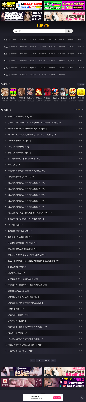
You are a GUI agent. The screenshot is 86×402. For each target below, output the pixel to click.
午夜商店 (23, 75)
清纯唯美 (61, 61)
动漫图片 (42, 61)
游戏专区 (42, 39)
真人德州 (23, 39)
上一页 (39, 360)
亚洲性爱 (14, 53)
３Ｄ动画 (42, 46)
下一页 (47, 360)
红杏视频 (52, 75)
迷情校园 (52, 68)
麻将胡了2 (52, 39)
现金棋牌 (71, 39)
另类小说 (61, 68)
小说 (6, 67)
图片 (6, 60)
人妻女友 (33, 68)
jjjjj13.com (43, 26)
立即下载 (57, 397)
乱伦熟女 (71, 53)
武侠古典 (42, 68)
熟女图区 (71, 61)
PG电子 (13, 39)
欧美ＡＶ (33, 46)
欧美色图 (33, 61)
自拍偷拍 (23, 46)
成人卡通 (33, 53)
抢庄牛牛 (81, 39)
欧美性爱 (42, 53)
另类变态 (81, 53)
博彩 (6, 39)
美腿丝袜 (52, 61)
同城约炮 (14, 75)
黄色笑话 (71, 68)
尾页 (53, 360)
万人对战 (33, 39)
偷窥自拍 (14, 61)
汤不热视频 (42, 75)
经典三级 (61, 53)
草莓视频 (33, 75)
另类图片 (81, 61)
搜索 (69, 31)
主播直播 (71, 46)
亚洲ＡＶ (14, 46)
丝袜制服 (61, 46)
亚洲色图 (23, 61)
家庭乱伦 (23, 68)
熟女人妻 (52, 46)
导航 (6, 74)
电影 (6, 53)
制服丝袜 (52, 53)
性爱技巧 (81, 68)
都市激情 (14, 68)
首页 (32, 360)
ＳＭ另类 (81, 46)
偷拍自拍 (23, 53)
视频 (6, 46)
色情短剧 (61, 75)
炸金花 (61, 39)
